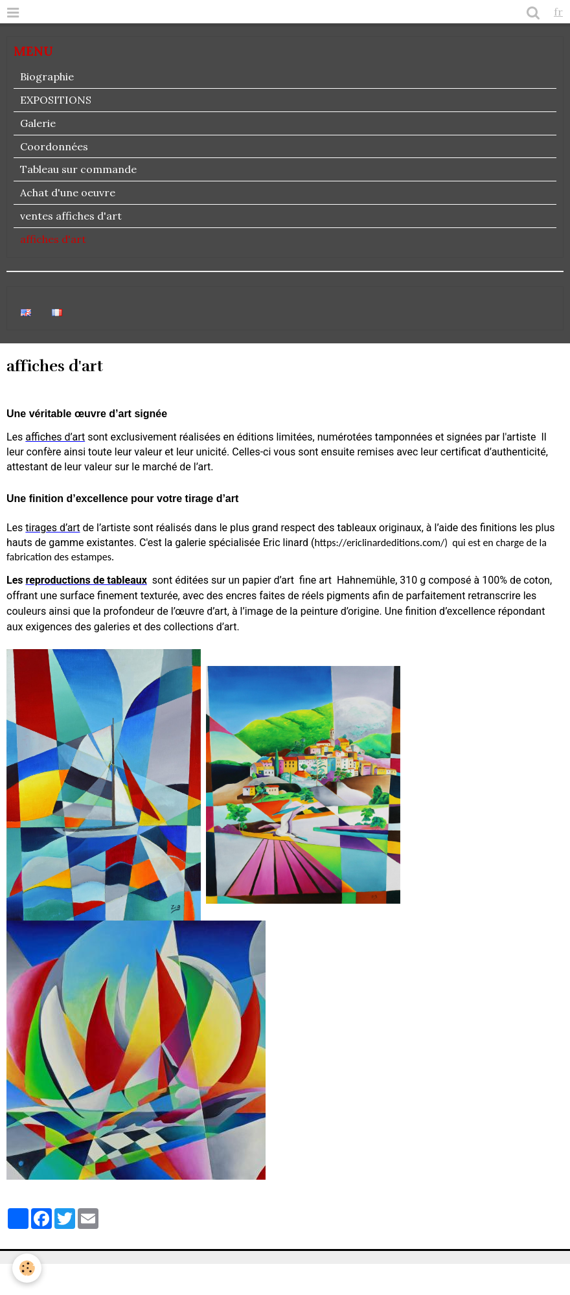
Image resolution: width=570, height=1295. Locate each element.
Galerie (38, 123)
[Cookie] (27, 1268)
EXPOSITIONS (55, 99)
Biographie (47, 76)
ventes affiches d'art (71, 215)
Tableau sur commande (78, 169)
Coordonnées (54, 146)
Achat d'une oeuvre (67, 192)
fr (558, 11)
